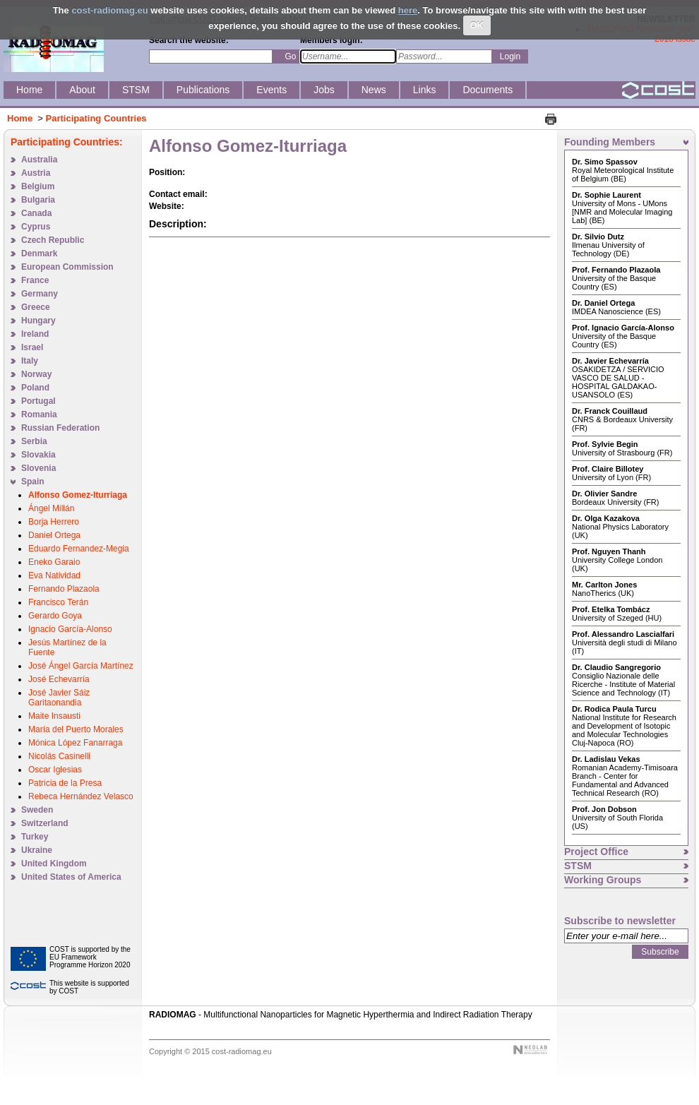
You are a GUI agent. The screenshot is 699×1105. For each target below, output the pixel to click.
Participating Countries (96, 118)
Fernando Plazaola (64, 589)
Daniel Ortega (54, 535)
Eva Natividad (54, 575)
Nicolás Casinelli (59, 756)
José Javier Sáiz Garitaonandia (59, 697)
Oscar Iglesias (55, 770)
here (407, 10)
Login (510, 56)
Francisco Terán (58, 602)
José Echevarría (59, 679)
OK (477, 25)
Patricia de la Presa (65, 783)
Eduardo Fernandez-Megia (78, 549)
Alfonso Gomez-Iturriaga (77, 495)
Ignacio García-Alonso (70, 629)
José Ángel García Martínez (80, 666)
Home (19, 118)
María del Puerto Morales (76, 729)
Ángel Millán (51, 508)
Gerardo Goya (55, 616)
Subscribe (660, 952)
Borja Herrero (53, 522)
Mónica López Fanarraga (75, 743)
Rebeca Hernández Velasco (80, 796)
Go (290, 56)
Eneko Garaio (54, 562)
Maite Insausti (54, 716)
